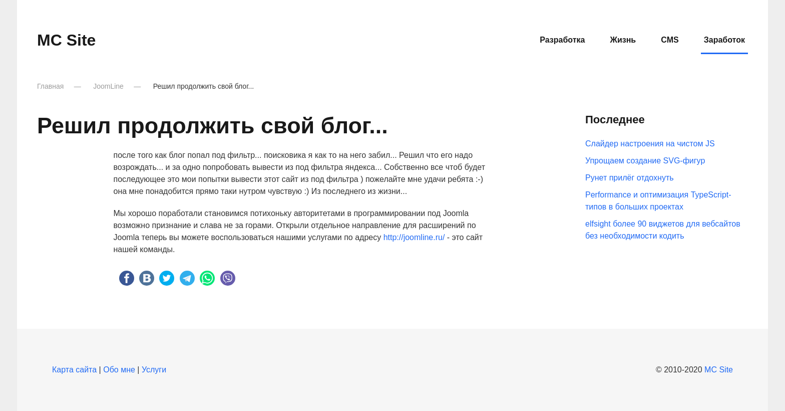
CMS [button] (670, 40)
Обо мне (119, 369)
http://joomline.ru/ (414, 237)
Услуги (154, 369)
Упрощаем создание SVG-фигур (645, 160)
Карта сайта (74, 369)
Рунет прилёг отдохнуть (629, 177)
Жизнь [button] (623, 40)
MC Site (718, 369)
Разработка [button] (562, 40)
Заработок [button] (724, 40)
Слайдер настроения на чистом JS (650, 143)
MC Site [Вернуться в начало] (66, 40)
